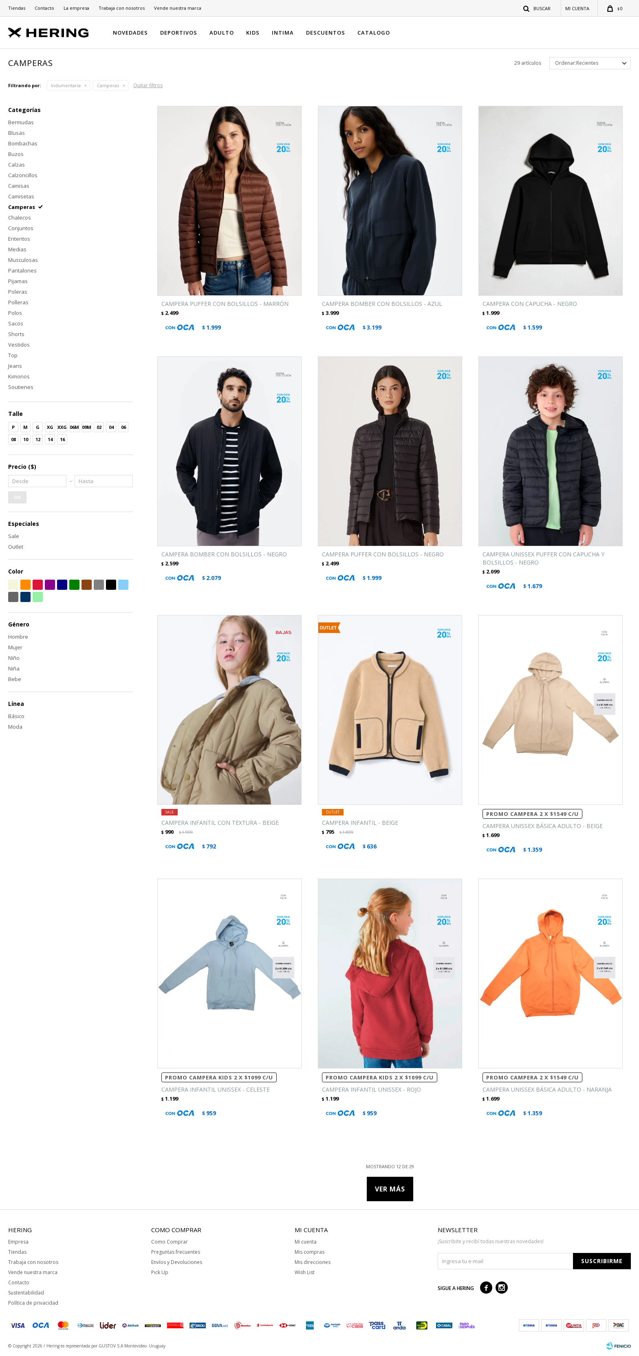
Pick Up (159, 1272)
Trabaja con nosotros (122, 8)
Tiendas (16, 8)
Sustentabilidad (26, 1292)
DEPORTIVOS (178, 32)
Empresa (18, 1241)
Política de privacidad (33, 1302)
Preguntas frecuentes (175, 1251)
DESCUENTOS (325, 32)
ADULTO (221, 32)
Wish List (305, 1272)
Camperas (108, 85)
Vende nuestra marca (177, 8)
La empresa (76, 8)
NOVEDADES (130, 32)
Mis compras (309, 1251)
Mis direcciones (313, 1262)
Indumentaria (66, 85)
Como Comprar (169, 1241)
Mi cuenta (306, 1241)
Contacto (44, 8)
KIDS (253, 32)
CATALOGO (373, 32)
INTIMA (283, 32)
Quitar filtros (148, 85)
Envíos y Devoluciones (176, 1262)
